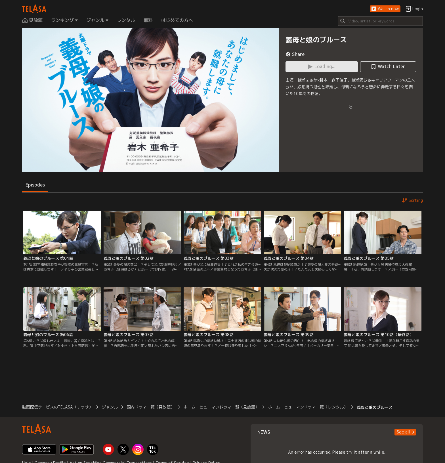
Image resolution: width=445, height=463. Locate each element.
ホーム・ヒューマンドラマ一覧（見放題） (221, 407)
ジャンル (110, 407)
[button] (385, 8)
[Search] (380, 21)
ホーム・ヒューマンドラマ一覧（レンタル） (308, 407)
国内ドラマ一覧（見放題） (151, 407)
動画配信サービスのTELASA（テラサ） (57, 407)
